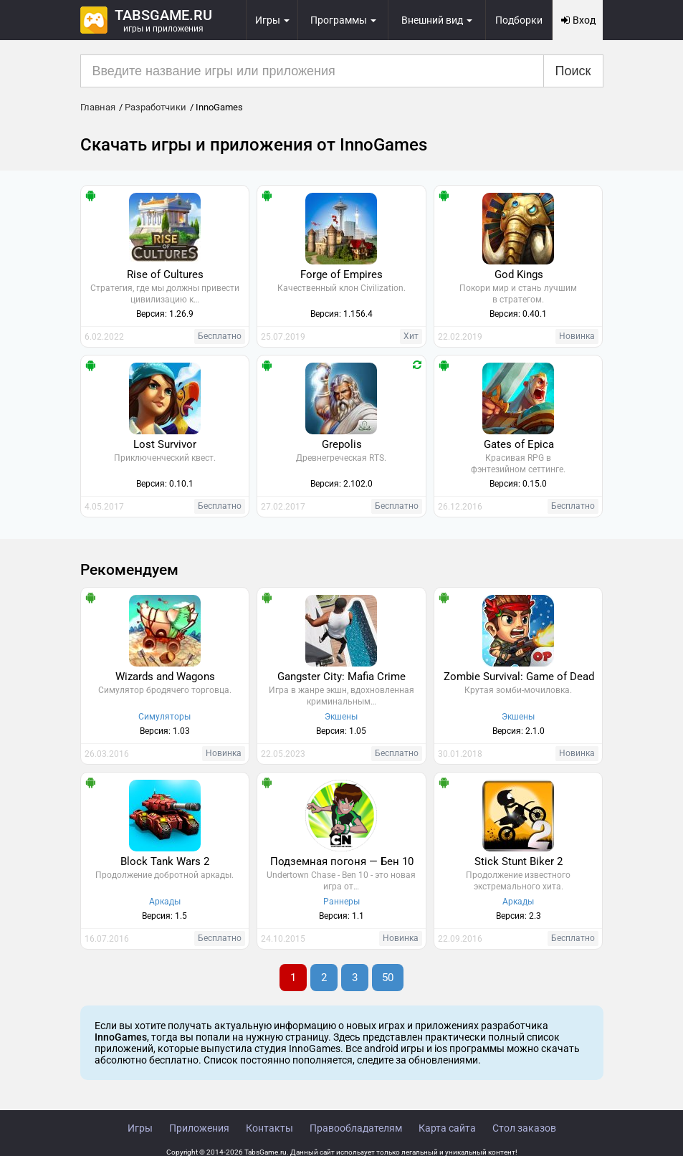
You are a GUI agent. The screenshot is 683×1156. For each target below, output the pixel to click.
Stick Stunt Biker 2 (518, 861)
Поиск (573, 71)
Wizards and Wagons (165, 676)
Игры (140, 1128)
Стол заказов (524, 1128)
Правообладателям (356, 1128)
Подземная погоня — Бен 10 (342, 861)
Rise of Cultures (165, 274)
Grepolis (342, 444)
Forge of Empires (341, 274)
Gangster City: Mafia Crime (341, 676)
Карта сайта (447, 1128)
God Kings (519, 274)
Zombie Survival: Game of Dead (519, 676)
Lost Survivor (164, 444)
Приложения (199, 1128)
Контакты (269, 1128)
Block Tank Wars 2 (164, 861)
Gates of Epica (519, 444)
